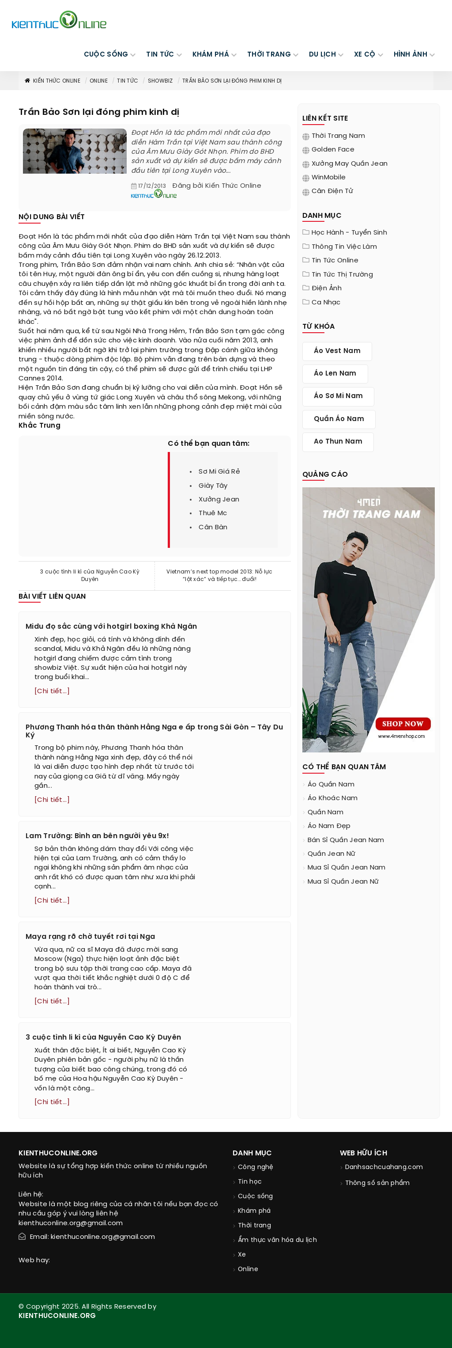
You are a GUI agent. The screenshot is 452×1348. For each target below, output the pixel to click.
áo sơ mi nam (338, 396)
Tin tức (127, 81)
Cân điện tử (332, 191)
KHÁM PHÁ (210, 54)
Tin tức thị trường (342, 274)
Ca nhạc (326, 302)
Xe (242, 1255)
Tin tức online (335, 260)
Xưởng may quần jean (350, 163)
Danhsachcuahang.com (384, 1167)
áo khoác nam (333, 798)
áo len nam (335, 373)
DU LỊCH (322, 54)
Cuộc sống (255, 1196)
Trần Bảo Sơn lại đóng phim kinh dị (232, 81)
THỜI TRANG (269, 54)
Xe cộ (365, 54)
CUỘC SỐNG (106, 54)
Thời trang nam (338, 136)
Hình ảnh (410, 54)
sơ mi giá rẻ (219, 471)
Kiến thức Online (52, 81)
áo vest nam (337, 351)
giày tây (213, 486)
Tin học (250, 1182)
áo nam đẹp (329, 826)
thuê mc (213, 513)
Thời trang (254, 1226)
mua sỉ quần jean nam (347, 867)
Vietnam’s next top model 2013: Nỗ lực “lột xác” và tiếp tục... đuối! (219, 575)
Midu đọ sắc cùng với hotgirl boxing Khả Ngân (111, 626)
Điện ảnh (327, 288)
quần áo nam (339, 419)
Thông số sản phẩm (377, 1183)
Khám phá (254, 1211)
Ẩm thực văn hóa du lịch (277, 1240)
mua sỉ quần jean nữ (343, 881)
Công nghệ (256, 1167)
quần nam (325, 812)
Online (99, 81)
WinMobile (329, 177)
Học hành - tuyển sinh (349, 232)
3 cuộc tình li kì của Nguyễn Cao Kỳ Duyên (89, 575)
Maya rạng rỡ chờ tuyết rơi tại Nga (90, 937)
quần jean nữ (332, 854)
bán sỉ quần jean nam (346, 840)
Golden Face (333, 149)
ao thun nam (338, 441)
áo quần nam (331, 784)
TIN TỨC (160, 54)
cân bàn (213, 527)
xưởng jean (219, 499)
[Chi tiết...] (52, 691)
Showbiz (160, 81)
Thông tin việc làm (344, 247)
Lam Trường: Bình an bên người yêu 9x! (97, 836)
